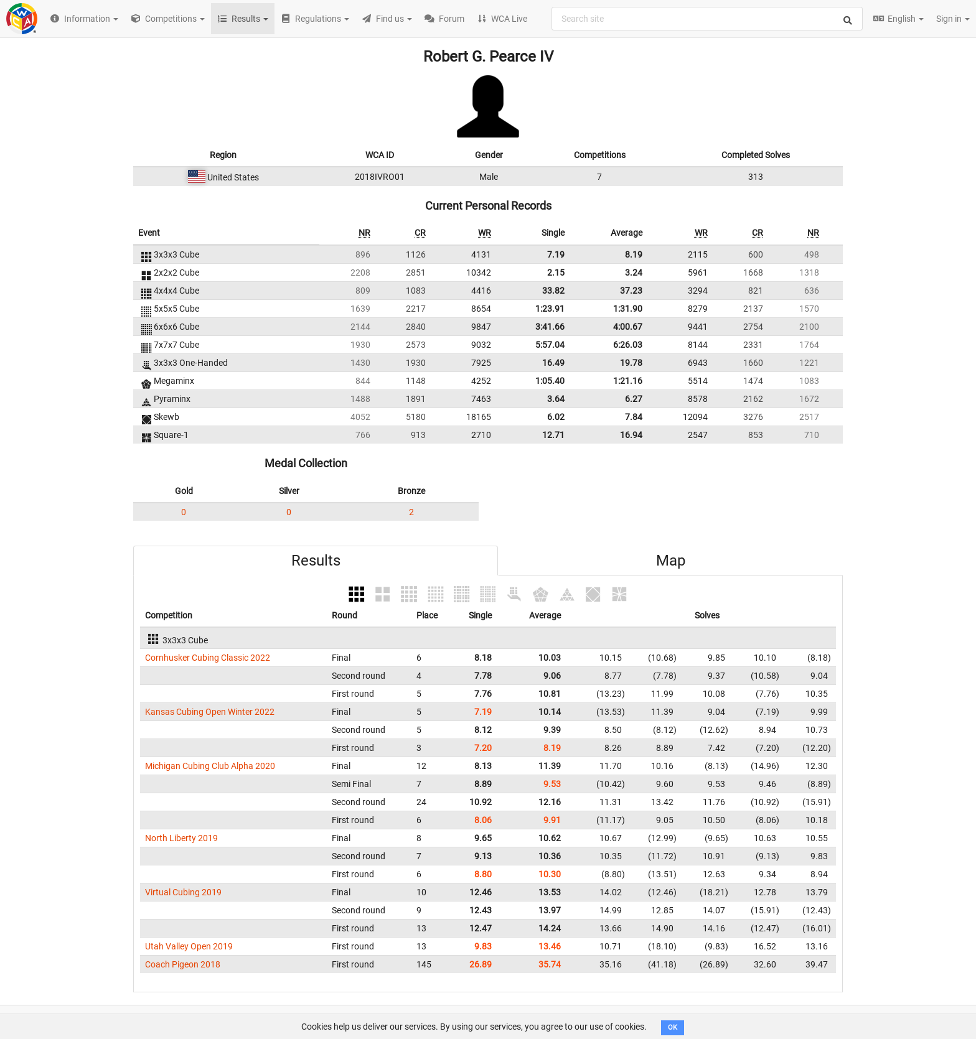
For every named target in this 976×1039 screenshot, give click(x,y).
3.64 (556, 399)
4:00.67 (627, 327)
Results (315, 560)
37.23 (631, 291)
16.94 (631, 435)
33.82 (553, 291)
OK (672, 1027)
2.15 (556, 272)
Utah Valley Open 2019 (189, 946)
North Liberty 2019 (181, 838)
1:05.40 (550, 381)
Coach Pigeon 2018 (182, 964)
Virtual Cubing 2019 (183, 892)
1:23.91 (550, 309)
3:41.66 (550, 327)
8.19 (633, 254)
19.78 (631, 363)
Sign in (953, 19)
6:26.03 (627, 345)
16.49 (553, 363)
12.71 (553, 435)
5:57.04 (550, 345)
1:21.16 (627, 381)
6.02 (556, 417)
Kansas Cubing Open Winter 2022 (209, 712)
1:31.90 (627, 309)
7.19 (556, 254)
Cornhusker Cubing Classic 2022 (207, 658)
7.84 (633, 417)
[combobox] (707, 18)
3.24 (633, 272)
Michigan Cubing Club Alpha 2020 (210, 766)
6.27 (633, 399)
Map (670, 560)
